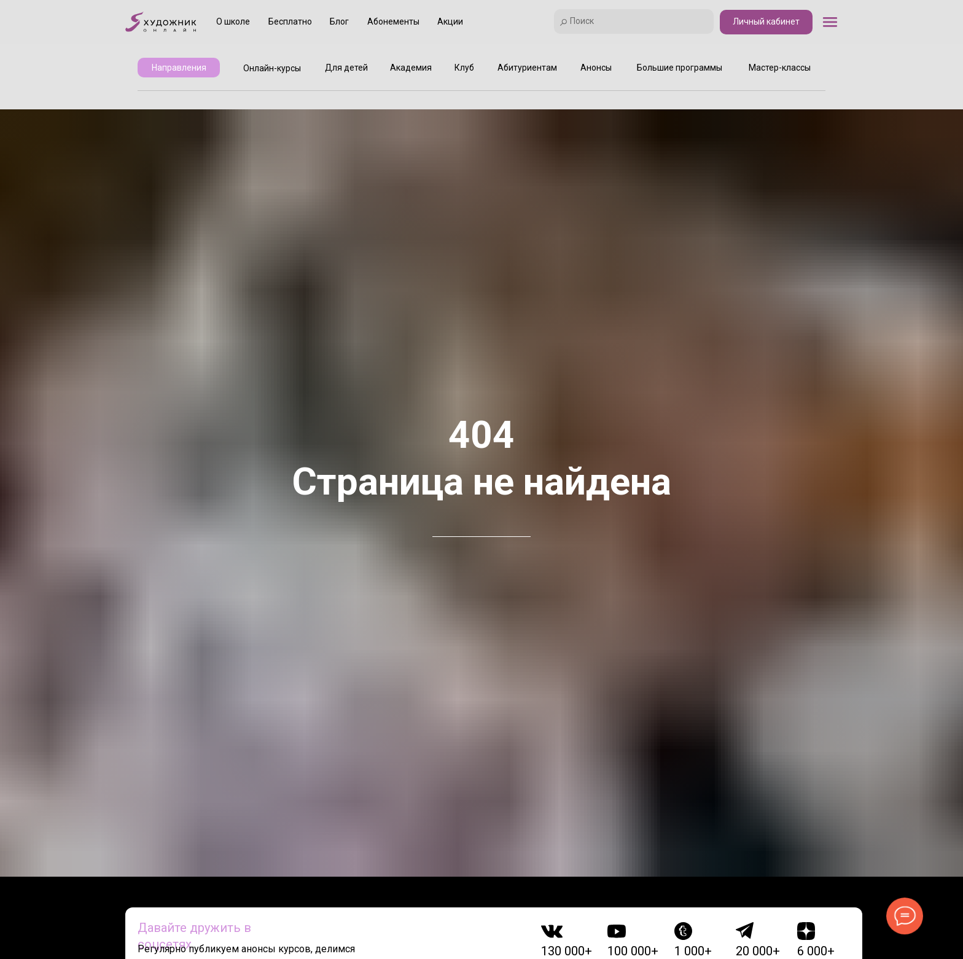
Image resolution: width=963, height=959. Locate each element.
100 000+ (632, 951)
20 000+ (758, 951)
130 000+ (566, 951)
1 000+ (693, 951)
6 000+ (816, 951)
